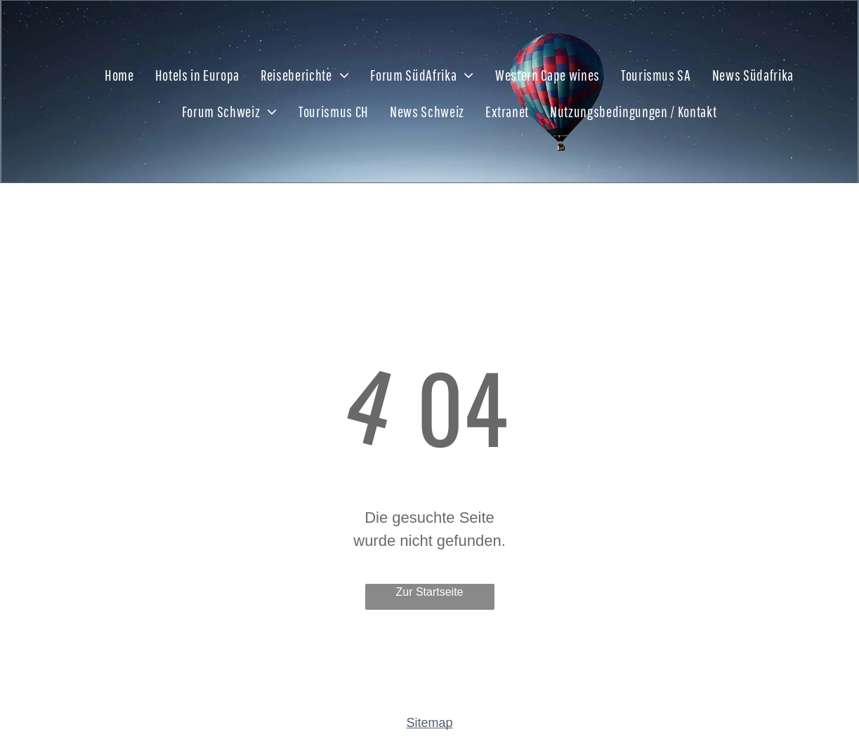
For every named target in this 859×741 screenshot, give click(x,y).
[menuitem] (119, 68)
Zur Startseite (429, 592)
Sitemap (429, 723)
